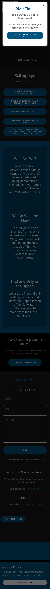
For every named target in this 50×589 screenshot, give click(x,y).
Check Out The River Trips (25, 35)
